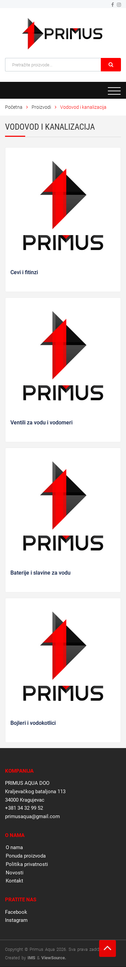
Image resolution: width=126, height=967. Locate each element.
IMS (31, 957)
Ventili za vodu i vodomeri (41, 422)
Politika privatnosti (27, 864)
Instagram (16, 920)
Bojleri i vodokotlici (33, 723)
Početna (14, 107)
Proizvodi (42, 107)
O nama (14, 847)
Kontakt (14, 881)
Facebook (16, 912)
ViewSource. (53, 957)
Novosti (15, 873)
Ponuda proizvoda (26, 856)
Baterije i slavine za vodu (40, 573)
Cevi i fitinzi (24, 272)
